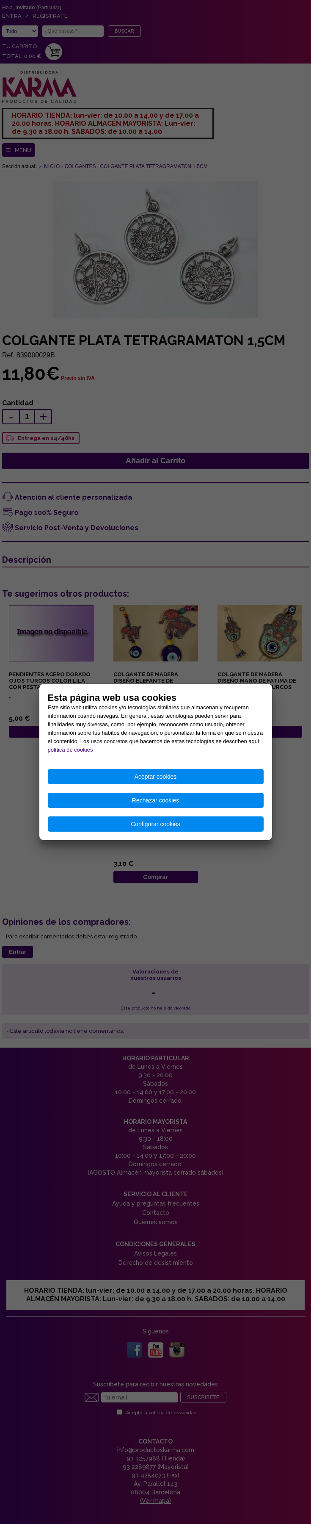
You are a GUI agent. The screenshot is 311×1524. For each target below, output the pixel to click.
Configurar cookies (155, 824)
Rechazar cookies (155, 800)
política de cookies (70, 750)
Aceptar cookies (156, 776)
